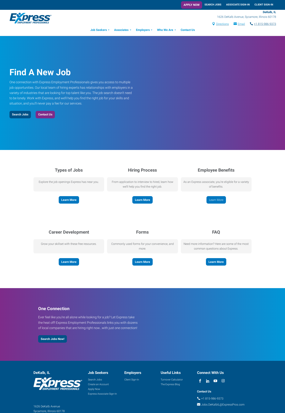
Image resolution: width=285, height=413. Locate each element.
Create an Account (98, 384)
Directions (219, 24)
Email (238, 24)
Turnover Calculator (172, 380)
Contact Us (188, 30)
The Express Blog (170, 384)
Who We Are (165, 30)
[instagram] (223, 381)
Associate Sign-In (238, 4)
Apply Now (192, 5)
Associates (121, 30)
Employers (143, 30)
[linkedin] (208, 381)
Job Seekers (98, 30)
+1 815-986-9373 (262, 24)
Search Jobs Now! (52, 339)
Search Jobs (212, 4)
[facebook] (200, 381)
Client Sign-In (263, 4)
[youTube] (215, 381)
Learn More (69, 200)
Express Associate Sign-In (102, 394)
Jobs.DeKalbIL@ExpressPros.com (222, 405)
